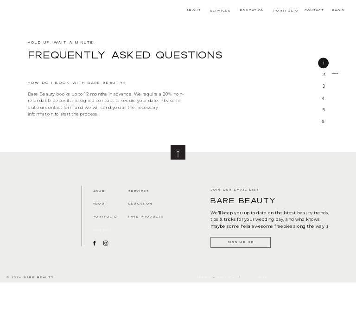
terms (204, 277)
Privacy (226, 277)
